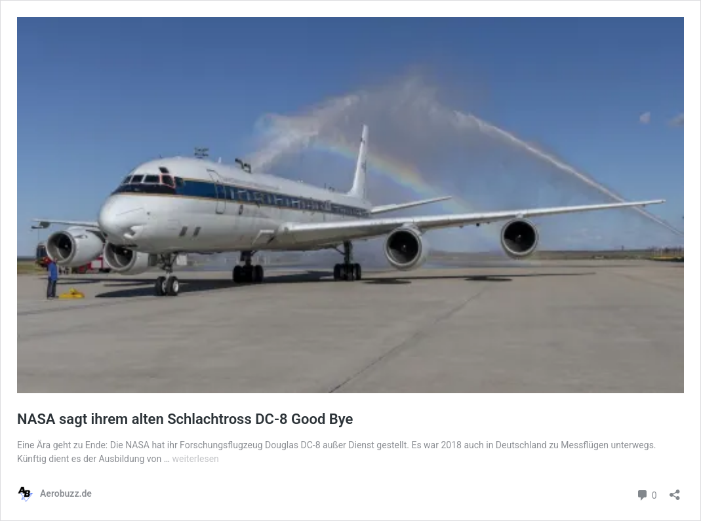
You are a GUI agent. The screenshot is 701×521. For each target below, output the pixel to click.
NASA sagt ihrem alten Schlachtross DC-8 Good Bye (185, 419)
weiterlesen (195, 458)
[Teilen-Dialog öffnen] (675, 490)
